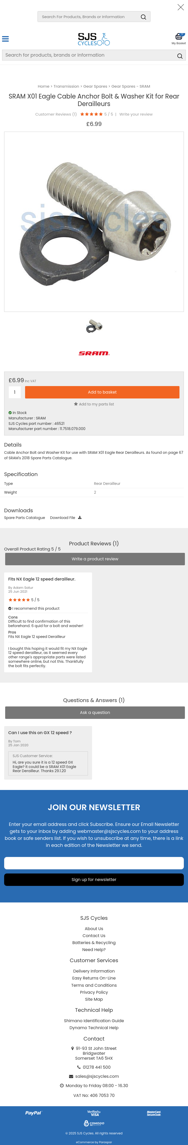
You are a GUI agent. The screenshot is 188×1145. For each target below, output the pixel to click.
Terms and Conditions (94, 985)
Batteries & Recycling (94, 943)
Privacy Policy (94, 992)
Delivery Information (94, 971)
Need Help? (94, 950)
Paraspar (105, 1142)
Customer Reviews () (56, 114)
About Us (94, 929)
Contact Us (93, 936)
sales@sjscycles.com (97, 1076)
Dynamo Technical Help (94, 1028)
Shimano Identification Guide (94, 1021)
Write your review (136, 114)
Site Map (94, 999)
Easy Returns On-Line (94, 978)
